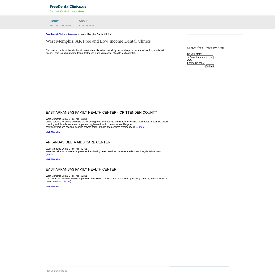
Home (54, 21)
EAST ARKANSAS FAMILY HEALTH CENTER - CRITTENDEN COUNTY (101, 112)
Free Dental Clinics (55, 34)
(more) (142, 127)
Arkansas (72, 34)
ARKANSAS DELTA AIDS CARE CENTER (78, 142)
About (83, 21)
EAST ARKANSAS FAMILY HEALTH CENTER (81, 169)
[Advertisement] (108, 84)
